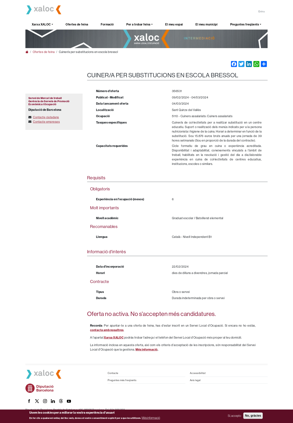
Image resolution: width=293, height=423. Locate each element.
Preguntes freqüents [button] (244, 24)
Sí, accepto (234, 416)
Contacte (113, 373)
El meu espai (174, 24)
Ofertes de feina (77, 24)
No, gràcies (253, 415)
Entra (261, 11)
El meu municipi (206, 24)
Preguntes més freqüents (122, 380)
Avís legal (195, 380)
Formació (107, 24)
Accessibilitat (198, 373)
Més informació (151, 418)
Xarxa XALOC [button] (41, 24)
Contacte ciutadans (46, 117)
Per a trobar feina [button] (138, 24)
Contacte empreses (46, 122)
